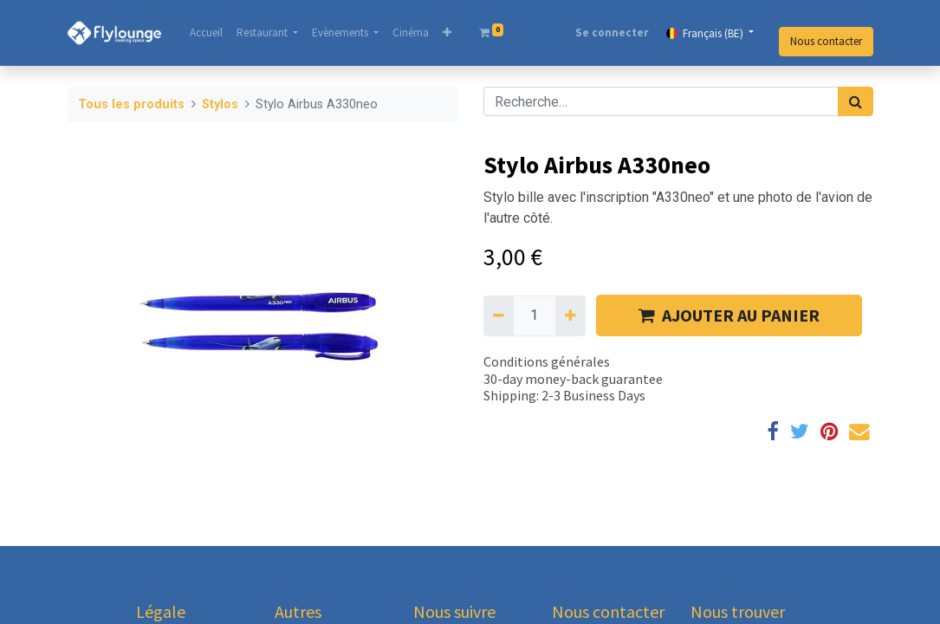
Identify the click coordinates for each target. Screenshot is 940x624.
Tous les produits (131, 104)
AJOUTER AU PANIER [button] (729, 315)
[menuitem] (207, 33)
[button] (448, 33)
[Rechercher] (855, 101)
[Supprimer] (498, 315)
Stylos (220, 104)
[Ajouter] (570, 315)
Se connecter (611, 32)
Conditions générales (546, 361)
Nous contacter (826, 41)
